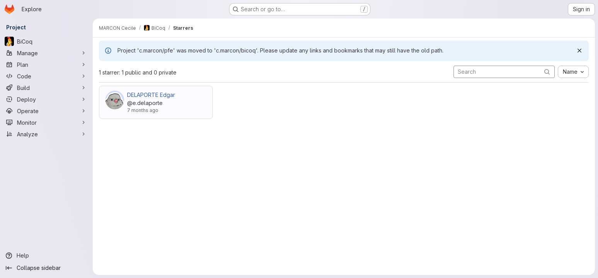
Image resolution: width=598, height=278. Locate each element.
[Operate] (46, 110)
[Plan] (46, 64)
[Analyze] (46, 134)
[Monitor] (46, 122)
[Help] (46, 255)
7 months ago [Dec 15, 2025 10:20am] (142, 110)
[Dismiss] (579, 50)
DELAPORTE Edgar (151, 95)
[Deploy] (46, 99)
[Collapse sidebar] (46, 268)
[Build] (46, 87)
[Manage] (46, 52)
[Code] (46, 76)
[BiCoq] (46, 41)
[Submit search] (547, 71)
